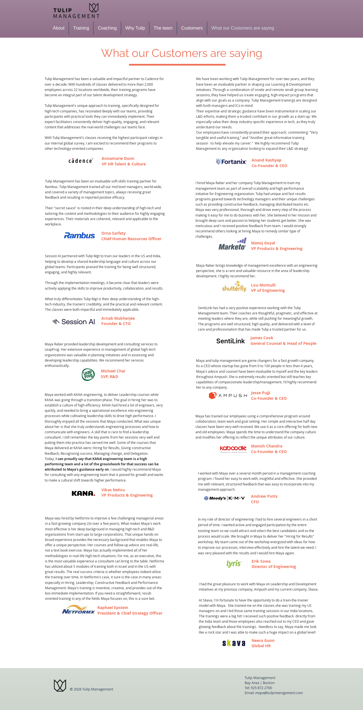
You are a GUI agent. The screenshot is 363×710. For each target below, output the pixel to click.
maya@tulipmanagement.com (279, 692)
